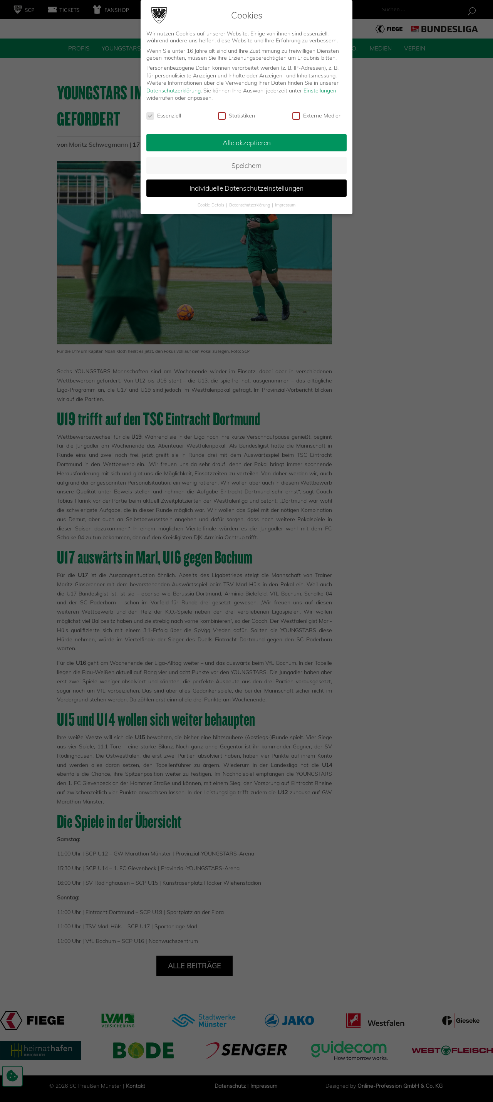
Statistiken (236, 113)
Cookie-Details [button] (211, 202)
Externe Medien (317, 113)
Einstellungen (320, 88)
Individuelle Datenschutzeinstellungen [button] (246, 185)
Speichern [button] (246, 163)
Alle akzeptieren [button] (247, 140)
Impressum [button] (285, 202)
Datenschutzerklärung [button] (250, 202)
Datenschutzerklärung (173, 88)
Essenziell (163, 113)
